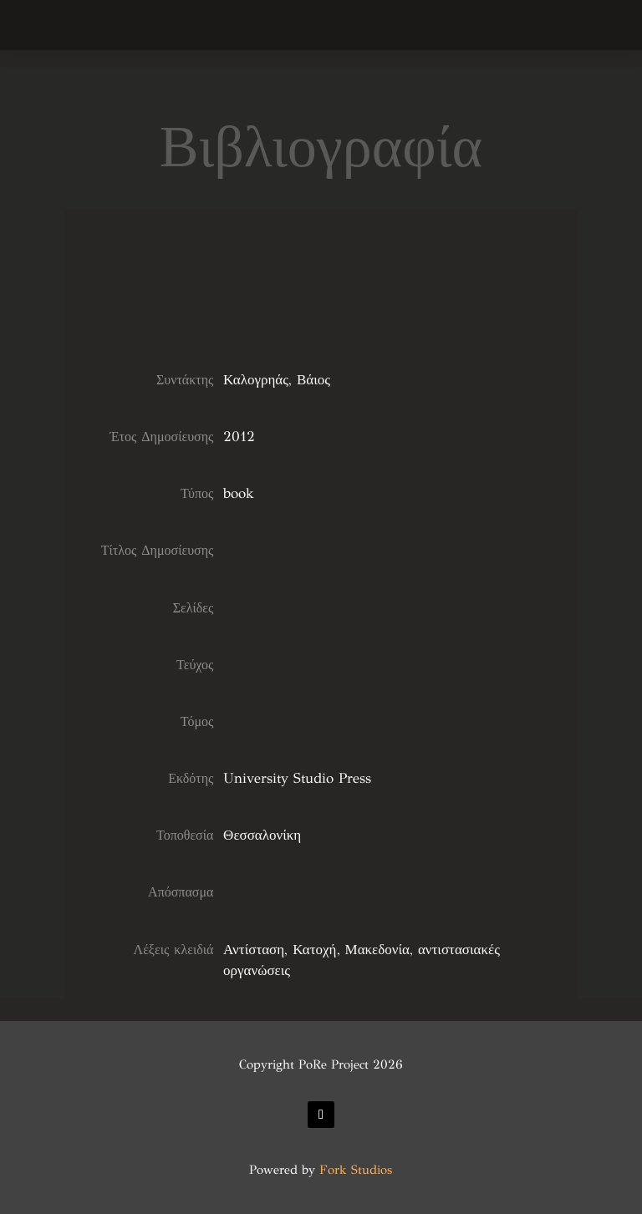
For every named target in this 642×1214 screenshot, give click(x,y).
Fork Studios (355, 1169)
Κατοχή (314, 949)
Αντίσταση (253, 949)
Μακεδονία (377, 949)
